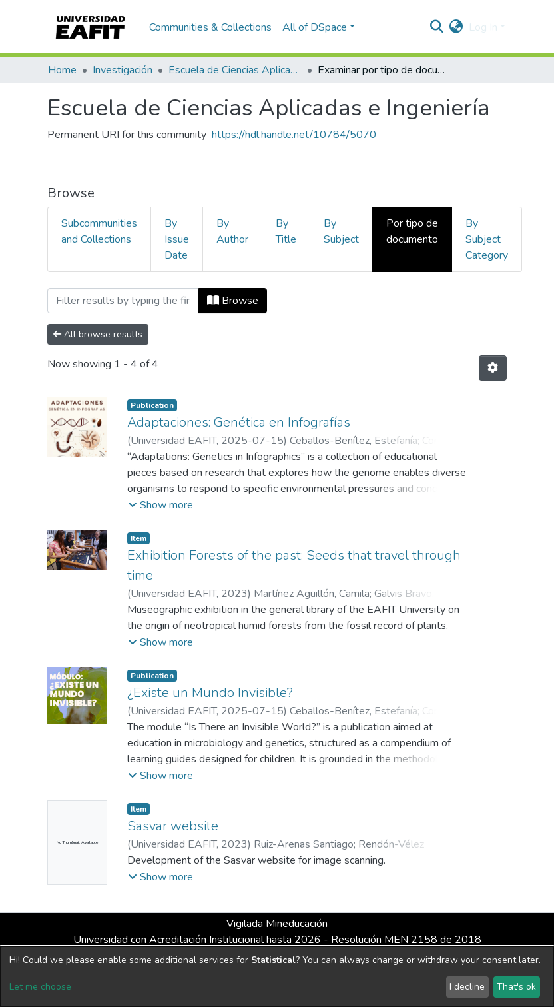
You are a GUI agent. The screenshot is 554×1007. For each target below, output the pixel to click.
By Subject (341, 231)
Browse (232, 300)
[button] (456, 27)
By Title (286, 231)
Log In (483, 27)
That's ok (516, 986)
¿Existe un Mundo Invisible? (210, 693)
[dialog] (277, 976)
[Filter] (123, 300)
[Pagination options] (493, 368)
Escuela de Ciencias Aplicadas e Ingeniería (235, 70)
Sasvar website (172, 826)
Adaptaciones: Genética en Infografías (238, 422)
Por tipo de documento (412, 231)
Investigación (122, 70)
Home (62, 70)
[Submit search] (437, 27)
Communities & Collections (210, 27)
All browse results (97, 334)
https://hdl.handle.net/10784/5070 (294, 134)
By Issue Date (176, 239)
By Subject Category (486, 239)
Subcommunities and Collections (99, 231)
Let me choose (40, 986)
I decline (467, 986)
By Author (232, 231)
